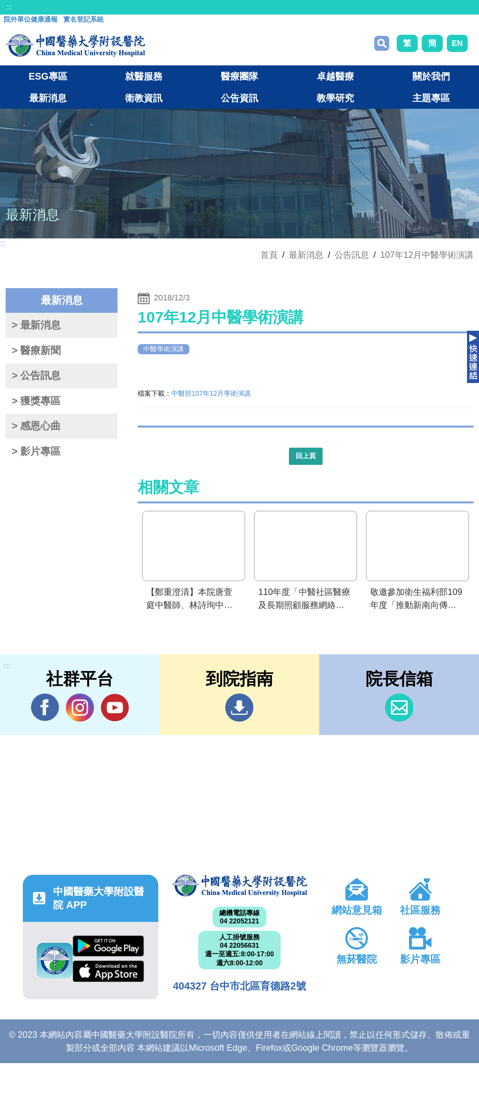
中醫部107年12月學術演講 (211, 393)
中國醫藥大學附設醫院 (239, 885)
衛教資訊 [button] (143, 98)
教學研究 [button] (335, 98)
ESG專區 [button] (47, 76)
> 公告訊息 (36, 375)
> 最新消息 (36, 325)
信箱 (399, 708)
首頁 (269, 255)
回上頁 (306, 456)
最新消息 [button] (48, 98)
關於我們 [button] (431, 76)
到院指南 (239, 708)
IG (80, 708)
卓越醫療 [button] (335, 76)
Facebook (45, 707)
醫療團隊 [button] (239, 76)
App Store (108, 971)
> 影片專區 (36, 451)
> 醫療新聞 (36, 350)
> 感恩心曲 (36, 426)
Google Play (108, 946)
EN (457, 43)
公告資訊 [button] (239, 98)
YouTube (115, 707)
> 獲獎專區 (36, 401)
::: (9, 7)
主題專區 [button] (431, 98)
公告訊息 (352, 255)
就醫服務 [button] (143, 76)
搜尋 (381, 43)
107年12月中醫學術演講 (426, 255)
